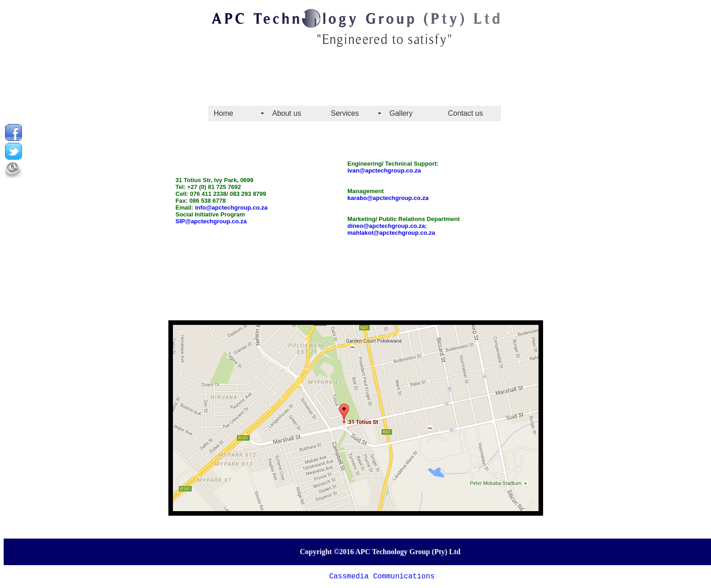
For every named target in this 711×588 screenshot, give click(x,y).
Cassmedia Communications (381, 576)
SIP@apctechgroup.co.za (211, 221)
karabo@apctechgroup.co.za (387, 197)
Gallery (401, 113)
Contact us (465, 113)
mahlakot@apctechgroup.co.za (391, 232)
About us (286, 113)
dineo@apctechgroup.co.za (386, 225)
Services (345, 113)
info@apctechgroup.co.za (231, 207)
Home (223, 113)
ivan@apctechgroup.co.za (384, 170)
